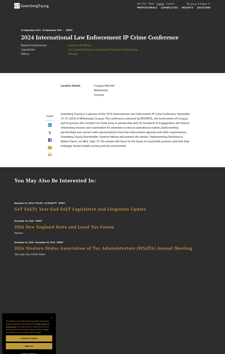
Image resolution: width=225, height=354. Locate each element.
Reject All (29, 349)
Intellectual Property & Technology (116, 49)
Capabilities (169, 7)
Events (160, 3)
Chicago (73, 54)
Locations (204, 7)
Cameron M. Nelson (79, 45)
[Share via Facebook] (50, 140)
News (151, 3)
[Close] (51, 321)
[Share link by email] (50, 148)
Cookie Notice (11, 330)
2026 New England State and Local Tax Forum (64, 228)
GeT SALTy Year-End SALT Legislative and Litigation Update (80, 211)
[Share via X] (50, 133)
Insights (187, 7)
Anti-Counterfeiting (79, 49)
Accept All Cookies (29, 342)
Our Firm (141, 3)
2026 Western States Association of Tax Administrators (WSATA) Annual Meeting (103, 250)
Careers (170, 3)
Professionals (147, 7)
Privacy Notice (41, 327)
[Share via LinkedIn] (50, 125)
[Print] (50, 155)
